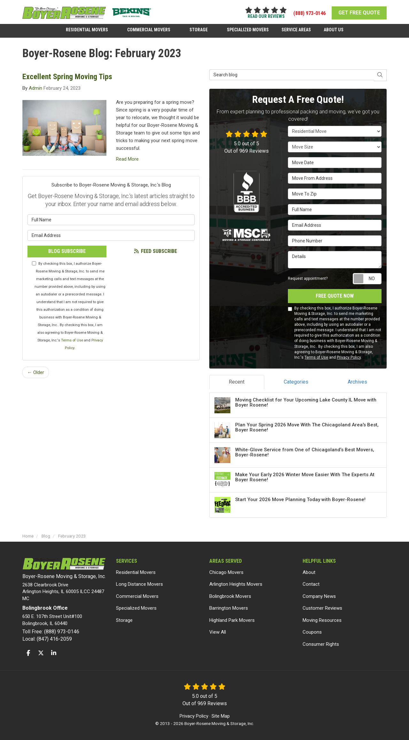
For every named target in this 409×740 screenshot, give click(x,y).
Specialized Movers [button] (248, 29)
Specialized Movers (136, 608)
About (309, 572)
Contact (311, 584)
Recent (236, 382)
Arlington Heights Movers (235, 584)
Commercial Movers (137, 596)
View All (217, 632)
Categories (296, 382)
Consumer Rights (321, 644)
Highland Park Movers (232, 620)
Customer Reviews (322, 608)
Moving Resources (322, 620)
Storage (124, 620)
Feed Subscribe (155, 251)
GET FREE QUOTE (359, 13)
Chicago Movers (226, 572)
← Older (35, 372)
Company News (319, 596)
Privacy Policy (349, 357)
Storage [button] (198, 29)
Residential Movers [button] (87, 29)
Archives (357, 382)
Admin (35, 88)
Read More (127, 159)
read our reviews (266, 16)
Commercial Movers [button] (148, 29)
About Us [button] (333, 29)
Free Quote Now (335, 296)
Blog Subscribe (67, 251)
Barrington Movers (228, 608)
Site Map (221, 716)
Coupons (312, 632)
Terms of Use (72, 340)
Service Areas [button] (296, 29)
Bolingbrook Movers (230, 596)
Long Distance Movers (139, 584)
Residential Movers (136, 572)
